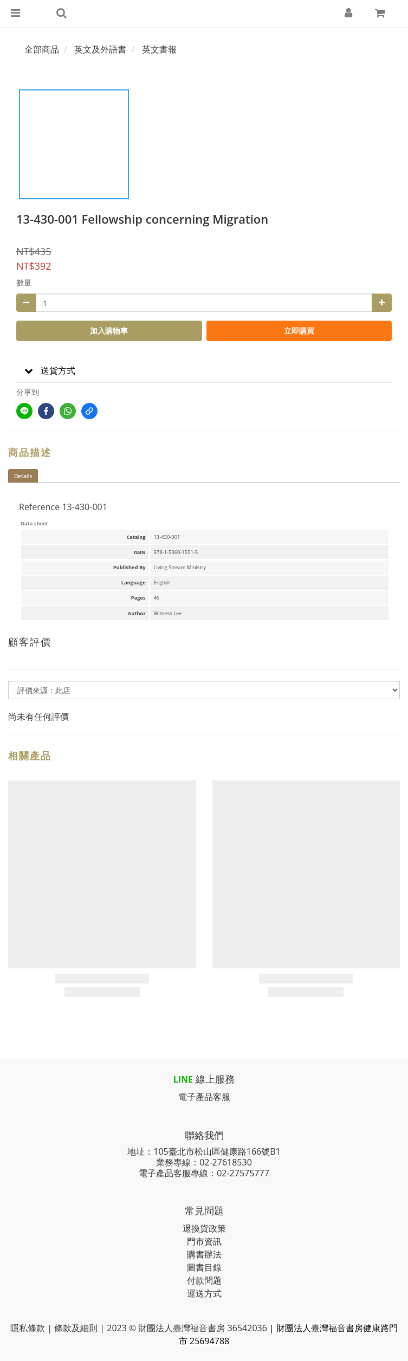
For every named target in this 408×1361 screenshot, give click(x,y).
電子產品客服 (204, 1097)
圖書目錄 (204, 1267)
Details (23, 476)
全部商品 (41, 49)
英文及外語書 (100, 49)
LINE (183, 1079)
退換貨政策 (204, 1228)
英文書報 (159, 49)
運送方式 (204, 1293)
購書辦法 (204, 1254)
